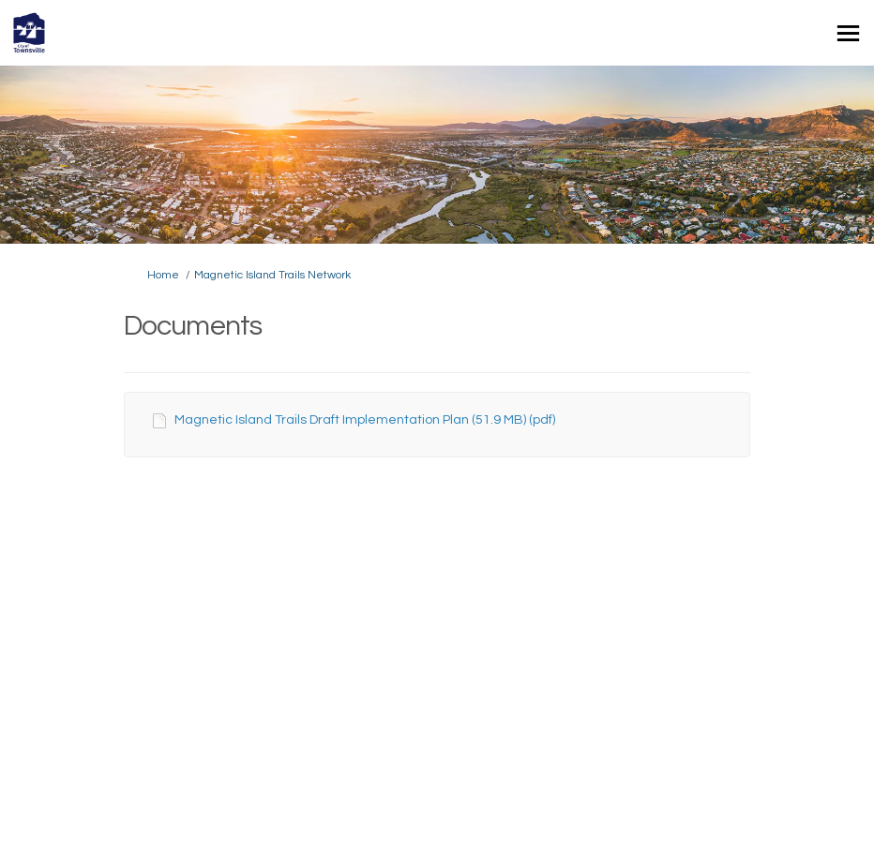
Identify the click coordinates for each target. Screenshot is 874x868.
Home (163, 275)
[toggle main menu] (848, 33)
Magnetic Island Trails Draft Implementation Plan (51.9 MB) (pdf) (364, 420)
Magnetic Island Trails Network (272, 275)
